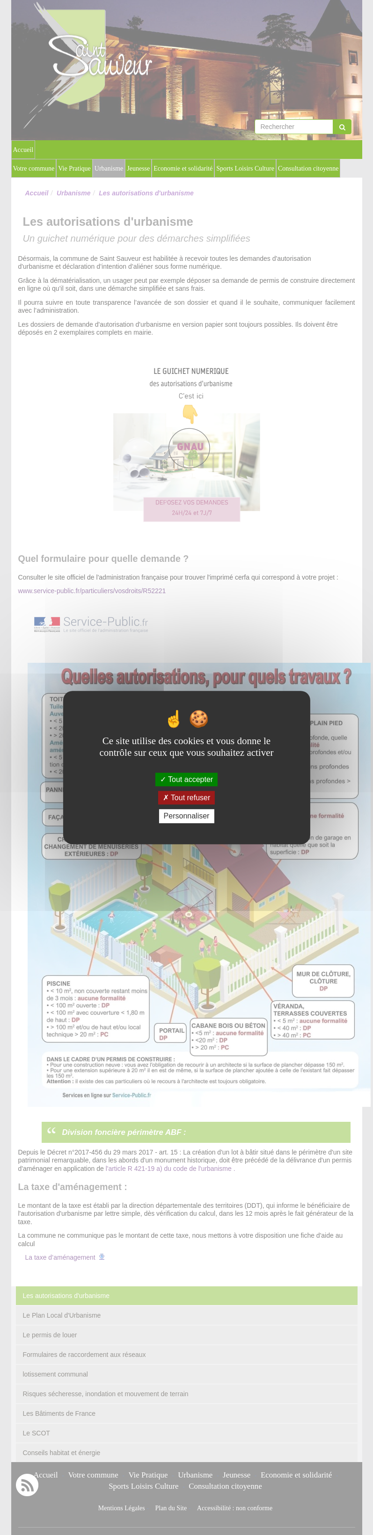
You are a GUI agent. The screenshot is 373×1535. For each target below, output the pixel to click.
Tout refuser (187, 798)
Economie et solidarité (183, 168)
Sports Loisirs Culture (245, 168)
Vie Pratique (74, 168)
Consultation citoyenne (308, 168)
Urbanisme (109, 168)
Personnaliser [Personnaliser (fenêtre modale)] (187, 816)
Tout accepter (186, 779)
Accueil (23, 149)
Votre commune (34, 168)
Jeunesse (138, 168)
